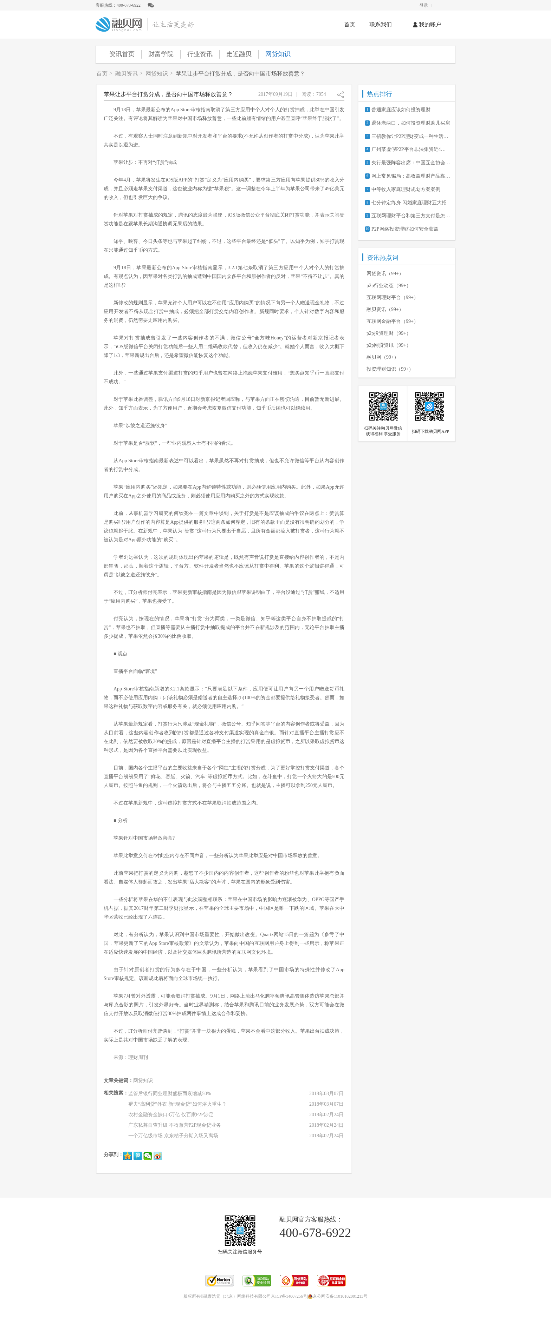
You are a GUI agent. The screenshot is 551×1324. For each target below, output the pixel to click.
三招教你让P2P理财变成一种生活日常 (410, 136)
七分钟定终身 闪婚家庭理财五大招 (409, 202)
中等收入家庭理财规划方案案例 (405, 189)
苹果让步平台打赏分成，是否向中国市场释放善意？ (240, 74)
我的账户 (427, 24)
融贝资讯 (126, 74)
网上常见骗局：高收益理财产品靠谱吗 (410, 176)
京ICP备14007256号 (289, 1296)
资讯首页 (122, 54)
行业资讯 (200, 54)
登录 (424, 5)
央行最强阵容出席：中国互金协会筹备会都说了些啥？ (410, 162)
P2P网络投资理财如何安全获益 (405, 229)
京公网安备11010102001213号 (338, 1296)
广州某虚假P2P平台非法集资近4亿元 (410, 149)
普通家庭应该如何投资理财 (400, 109)
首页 (349, 24)
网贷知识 (278, 54)
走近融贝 (239, 54)
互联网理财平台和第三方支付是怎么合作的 (410, 215)
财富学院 (161, 54)
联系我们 (380, 24)
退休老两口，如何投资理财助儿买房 (410, 123)
